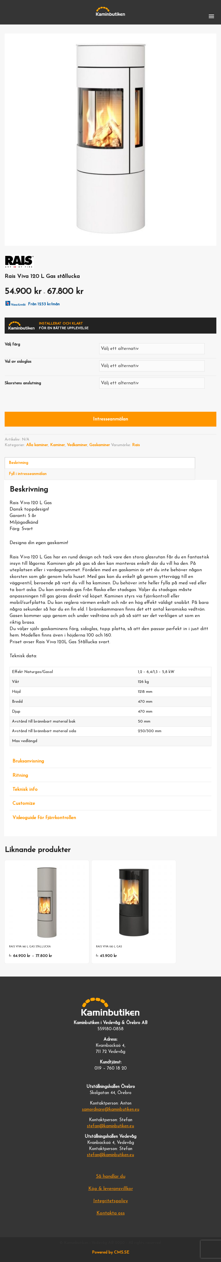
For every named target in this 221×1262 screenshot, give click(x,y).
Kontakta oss (111, 1213)
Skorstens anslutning (23, 383)
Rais (136, 445)
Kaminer (57, 445)
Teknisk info (25, 789)
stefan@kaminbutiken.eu (110, 1126)
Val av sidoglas (18, 362)
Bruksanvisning (28, 761)
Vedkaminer (77, 445)
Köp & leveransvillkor (110, 1188)
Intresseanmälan (110, 419)
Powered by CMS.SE (110, 1252)
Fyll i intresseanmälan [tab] (28, 474)
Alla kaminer (37, 445)
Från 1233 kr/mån (31, 303)
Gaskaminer (99, 445)
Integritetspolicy (110, 1201)
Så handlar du (110, 1176)
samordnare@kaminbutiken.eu (110, 1109)
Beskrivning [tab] (18, 463)
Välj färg (12, 344)
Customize (24, 803)
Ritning (20, 775)
